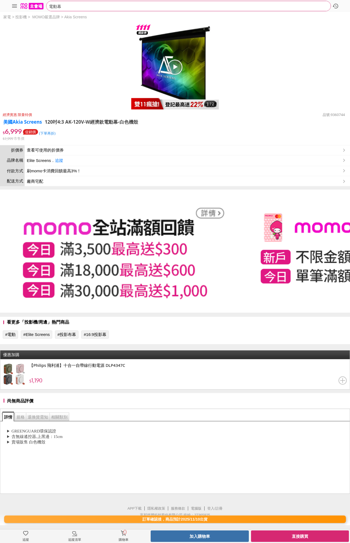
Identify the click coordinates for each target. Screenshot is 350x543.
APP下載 (134, 508)
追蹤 (59, 160)
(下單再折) (47, 133)
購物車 (124, 540)
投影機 (21, 17)
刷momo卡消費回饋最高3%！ (54, 171)
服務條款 (178, 508)
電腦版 (196, 508)
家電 (7, 17)
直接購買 (300, 536)
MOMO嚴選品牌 (46, 17)
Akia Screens (75, 17)
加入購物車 (199, 536)
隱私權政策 (156, 508)
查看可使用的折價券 (186, 150)
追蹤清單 (74, 540)
